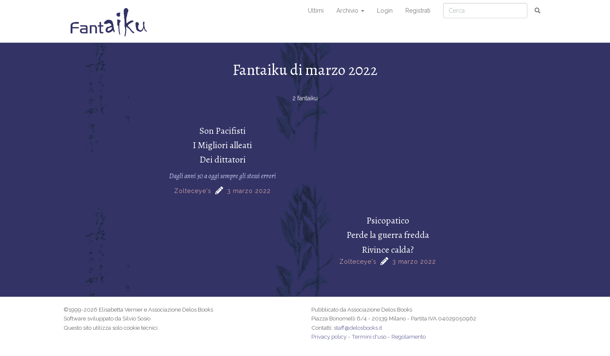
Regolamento (408, 336)
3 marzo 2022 (249, 191)
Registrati (417, 10)
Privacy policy (329, 336)
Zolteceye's (192, 191)
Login (385, 10)
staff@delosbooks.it (358, 327)
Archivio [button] (350, 10)
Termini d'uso (369, 336)
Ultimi (316, 10)
